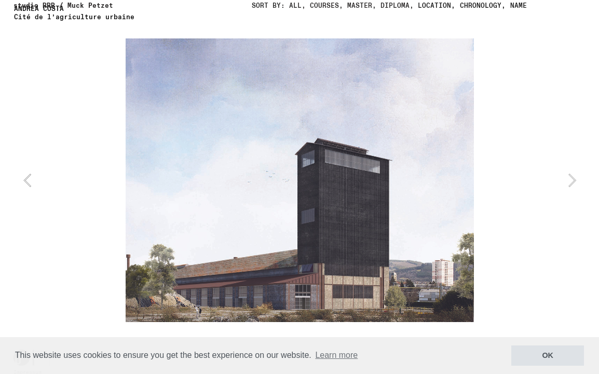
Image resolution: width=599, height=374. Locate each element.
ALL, (297, 5)
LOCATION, (436, 5)
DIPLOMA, (397, 5)
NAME (518, 5)
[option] (300, 180)
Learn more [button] (336, 355)
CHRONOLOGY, (483, 5)
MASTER (359, 5)
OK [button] (547, 355)
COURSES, (324, 5)
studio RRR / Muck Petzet (63, 5)
